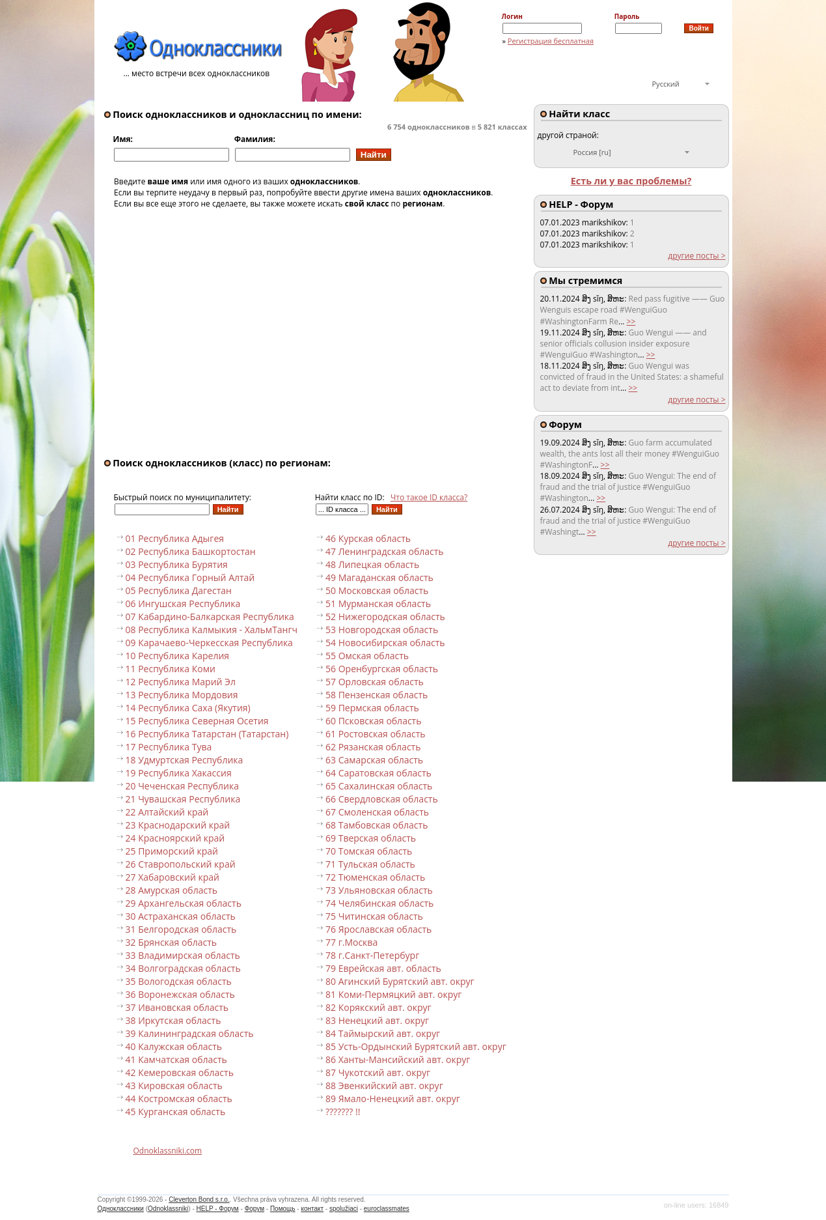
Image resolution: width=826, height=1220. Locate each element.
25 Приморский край (172, 851)
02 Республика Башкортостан (191, 551)
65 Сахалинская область (378, 786)
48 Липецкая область (372, 564)
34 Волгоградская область (183, 968)
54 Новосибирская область (385, 642)
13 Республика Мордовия (182, 694)
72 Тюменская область (375, 877)
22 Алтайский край (167, 812)
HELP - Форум (218, 1208)
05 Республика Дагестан (179, 590)
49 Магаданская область (379, 577)
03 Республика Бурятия (177, 564)
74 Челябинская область (379, 903)
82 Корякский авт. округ (378, 1007)
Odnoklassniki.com (167, 1150)
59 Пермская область (372, 708)
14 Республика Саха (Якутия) (188, 708)
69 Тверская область (370, 838)
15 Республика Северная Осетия (197, 721)
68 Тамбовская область (376, 825)
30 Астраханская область (181, 916)
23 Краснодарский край (178, 825)
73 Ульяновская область (379, 890)
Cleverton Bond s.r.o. (199, 1199)
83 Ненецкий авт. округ (377, 1020)
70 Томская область (368, 851)
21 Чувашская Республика (183, 799)
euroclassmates (386, 1208)
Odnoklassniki (168, 1208)
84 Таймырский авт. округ (382, 1033)
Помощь (283, 1208)
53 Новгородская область (381, 629)
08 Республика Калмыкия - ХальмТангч (212, 629)
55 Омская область (367, 655)
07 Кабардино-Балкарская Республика (210, 616)
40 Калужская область (174, 1046)
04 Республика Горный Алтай (190, 577)
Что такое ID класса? (429, 497)
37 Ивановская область (177, 1007)
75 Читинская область (374, 916)
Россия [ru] (592, 152)
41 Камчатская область (176, 1059)
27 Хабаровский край (173, 877)
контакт (312, 1208)
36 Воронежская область (180, 994)
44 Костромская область (179, 1098)
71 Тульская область (370, 864)
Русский (666, 84)
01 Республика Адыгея (175, 538)
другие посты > (696, 255)
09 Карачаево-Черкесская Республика (209, 642)
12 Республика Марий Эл (181, 681)
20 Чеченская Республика (182, 786)
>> (631, 321)
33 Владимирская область (183, 955)
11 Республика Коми (170, 668)
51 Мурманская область (378, 603)
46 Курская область (368, 538)
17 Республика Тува (169, 747)
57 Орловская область (374, 681)
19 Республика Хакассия (179, 773)
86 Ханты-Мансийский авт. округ (397, 1059)
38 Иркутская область (173, 1020)
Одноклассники (121, 1208)
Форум (254, 1208)
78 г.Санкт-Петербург (372, 955)
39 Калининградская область (190, 1033)
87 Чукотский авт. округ (377, 1072)
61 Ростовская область (375, 734)
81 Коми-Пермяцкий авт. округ (393, 994)
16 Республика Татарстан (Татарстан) (207, 734)
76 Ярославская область (378, 929)
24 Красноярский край (175, 838)
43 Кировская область (174, 1085)
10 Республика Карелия (178, 655)
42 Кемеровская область (180, 1072)
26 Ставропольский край (181, 864)
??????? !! (342, 1111)
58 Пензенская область (376, 694)
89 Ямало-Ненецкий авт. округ (392, 1098)
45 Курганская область (176, 1111)
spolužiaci (343, 1208)
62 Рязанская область (372, 747)
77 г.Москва (351, 942)
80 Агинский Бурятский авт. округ (400, 981)
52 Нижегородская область (385, 616)
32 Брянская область (171, 942)
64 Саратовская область (378, 773)
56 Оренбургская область (381, 668)
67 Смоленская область (377, 812)
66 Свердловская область (381, 799)
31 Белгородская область (181, 929)
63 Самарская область (374, 760)
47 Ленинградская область (384, 551)
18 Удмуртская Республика (184, 760)
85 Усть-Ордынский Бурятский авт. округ (415, 1046)
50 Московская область (376, 590)
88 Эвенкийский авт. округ (384, 1085)
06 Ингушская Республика (183, 603)
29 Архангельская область (183, 903)
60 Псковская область (373, 721)
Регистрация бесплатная (551, 41)
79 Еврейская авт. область (383, 968)
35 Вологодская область (179, 981)
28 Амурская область (172, 890)
